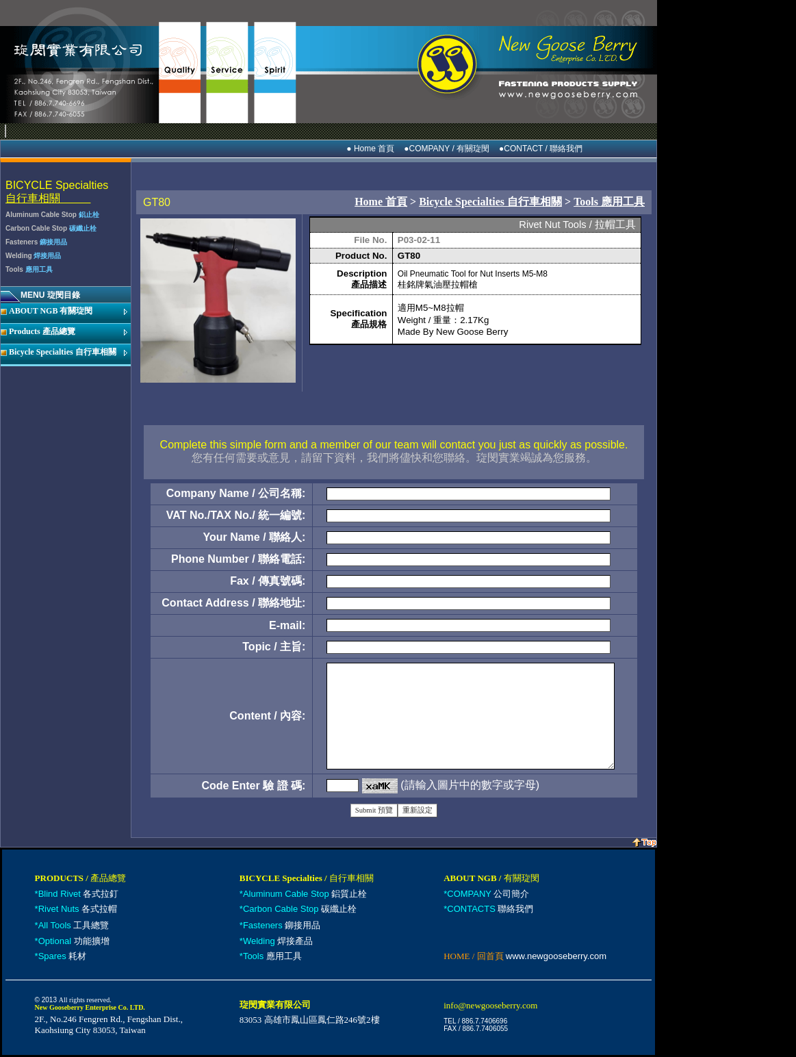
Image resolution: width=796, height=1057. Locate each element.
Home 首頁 (381, 201)
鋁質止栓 (305, 894)
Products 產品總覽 (42, 331)
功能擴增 (74, 941)
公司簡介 (488, 894)
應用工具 (272, 956)
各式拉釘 (78, 894)
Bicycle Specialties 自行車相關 (62, 352)
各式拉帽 (78, 909)
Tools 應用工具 (609, 201)
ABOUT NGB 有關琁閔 (50, 311)
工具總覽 (74, 925)
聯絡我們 (490, 909)
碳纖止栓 (300, 909)
